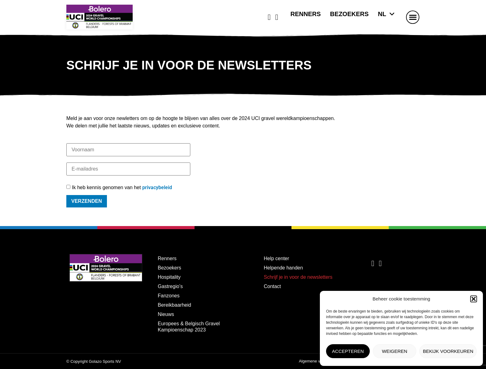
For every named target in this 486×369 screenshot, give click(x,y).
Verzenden (86, 201)
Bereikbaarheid (174, 305)
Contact (272, 286)
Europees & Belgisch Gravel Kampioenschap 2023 (189, 326)
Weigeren (394, 351)
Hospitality (169, 277)
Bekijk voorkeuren (448, 351)
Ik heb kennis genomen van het (122, 187)
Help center (276, 258)
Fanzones (168, 295)
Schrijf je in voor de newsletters (298, 277)
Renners (305, 14)
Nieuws (166, 314)
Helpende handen (283, 267)
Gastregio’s (170, 286)
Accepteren (348, 351)
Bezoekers (349, 14)
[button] (474, 299)
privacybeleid (157, 187)
